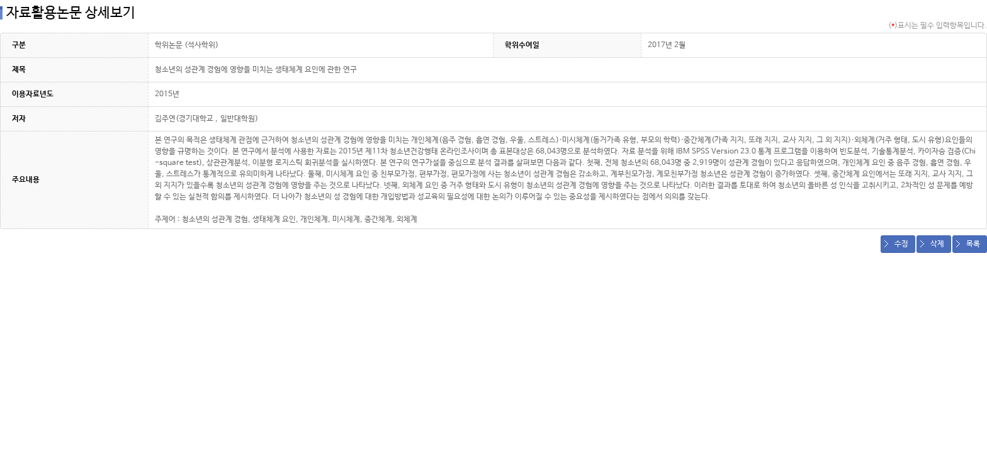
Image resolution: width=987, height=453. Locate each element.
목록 (973, 244)
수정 (901, 244)
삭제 (937, 244)
